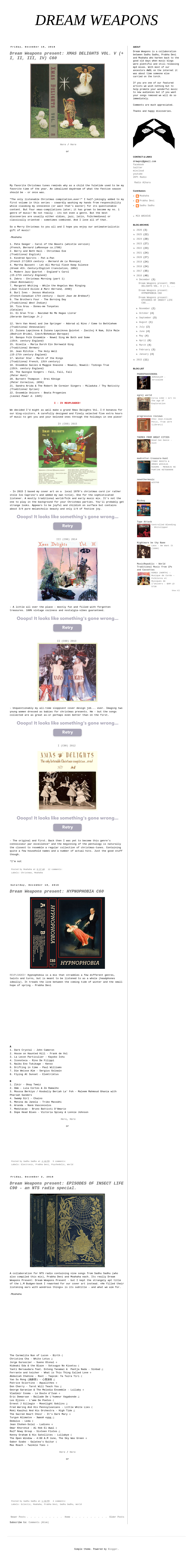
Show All (176, 591)
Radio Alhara (142, 182)
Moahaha (38, 873)
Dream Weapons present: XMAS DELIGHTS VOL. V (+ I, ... (157, 284)
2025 (140, 234)
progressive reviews (150, 416)
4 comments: (60, 1501)
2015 (140, 360)
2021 (140, 253)
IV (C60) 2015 (67, 423)
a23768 (155, 482)
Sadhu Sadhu (66, 1504)
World (70, 1164)
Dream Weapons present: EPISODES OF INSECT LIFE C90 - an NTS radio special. (66, 1186)
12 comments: (56, 869)
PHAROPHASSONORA (147, 374)
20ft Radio (140, 177)
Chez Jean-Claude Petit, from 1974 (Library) (161, 422)
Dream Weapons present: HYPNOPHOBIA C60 (57, 891)
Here (63, 144)
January (144, 354)
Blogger (112, 1549)
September (146, 317)
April (143, 340)
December (145, 279)
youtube (137, 174)
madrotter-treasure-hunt (152, 458)
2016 (140, 275)
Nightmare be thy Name (151, 543)
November (145, 308)
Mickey (141, 500)
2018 (140, 266)
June (142, 331)
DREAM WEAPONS (96, 20)
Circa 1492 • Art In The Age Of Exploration (163, 401)
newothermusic (146, 479)
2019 (140, 262)
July (142, 327)
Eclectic (26, 1504)
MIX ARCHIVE (143, 216)
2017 (140, 271)
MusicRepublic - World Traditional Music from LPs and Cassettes (154, 567)
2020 (140, 257)
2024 (140, 239)
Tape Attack (144, 522)
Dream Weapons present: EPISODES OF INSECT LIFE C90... (156, 300)
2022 (140, 248)
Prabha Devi (42, 1164)
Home (67, 1517)
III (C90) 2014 (67, 539)
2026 (140, 230)
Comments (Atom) (39, 1522)
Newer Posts (18, 1517)
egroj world (144, 395)
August (144, 322)
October (144, 313)
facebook (138, 164)
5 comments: (60, 1161)
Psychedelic (58, 1164)
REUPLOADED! (18, 975)
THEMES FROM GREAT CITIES (153, 437)
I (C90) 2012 (67, 745)
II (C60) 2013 (66, 641)
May (142, 336)
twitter (137, 167)
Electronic (27, 1164)
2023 (140, 243)
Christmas (26, 873)
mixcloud (138, 171)
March (143, 345)
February (145, 349)
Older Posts (116, 1517)
